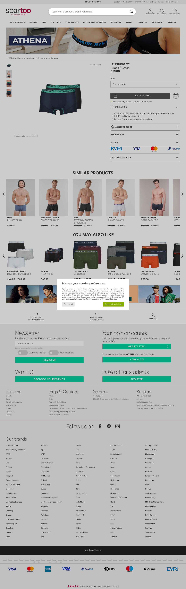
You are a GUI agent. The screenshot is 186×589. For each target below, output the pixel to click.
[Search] (131, 11)
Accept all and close (113, 304)
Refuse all (68, 304)
